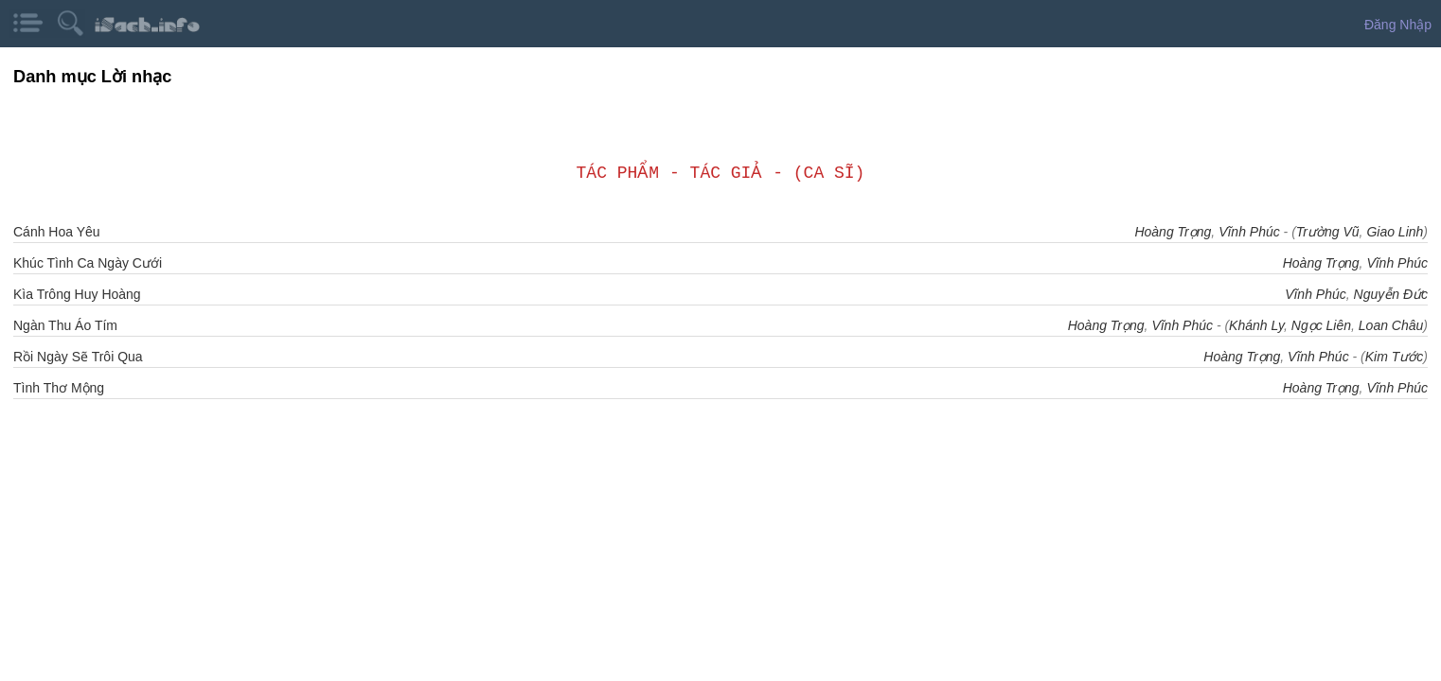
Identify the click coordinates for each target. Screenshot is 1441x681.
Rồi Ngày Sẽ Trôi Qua (78, 356)
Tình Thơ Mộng (58, 387)
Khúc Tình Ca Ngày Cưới (87, 263)
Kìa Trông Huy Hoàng (77, 294)
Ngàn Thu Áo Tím (65, 325)
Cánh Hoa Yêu (56, 231)
